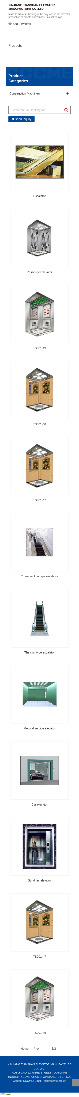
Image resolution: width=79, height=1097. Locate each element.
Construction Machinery (24, 93)
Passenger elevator (39, 272)
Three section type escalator (39, 576)
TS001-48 (39, 424)
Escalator (39, 196)
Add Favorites (19, 24)
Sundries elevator (39, 880)
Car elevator (39, 804)
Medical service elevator (39, 728)
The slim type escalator (39, 652)
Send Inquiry (22, 119)
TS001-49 (39, 348)
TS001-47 (39, 500)
